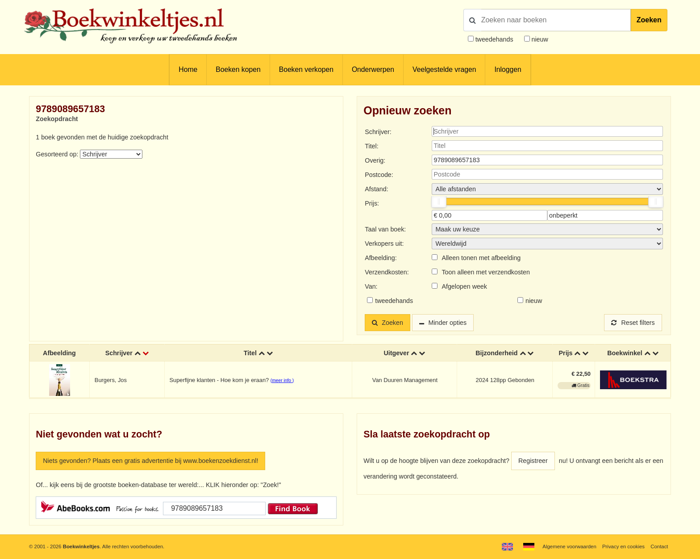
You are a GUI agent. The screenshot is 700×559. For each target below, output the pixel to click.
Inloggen (507, 69)
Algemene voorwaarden (569, 546)
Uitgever (396, 353)
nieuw (539, 39)
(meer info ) (282, 380)
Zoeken (649, 20)
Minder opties (448, 322)
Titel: (371, 146)
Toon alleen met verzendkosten (485, 272)
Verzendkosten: (386, 272)
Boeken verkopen (306, 69)
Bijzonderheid (496, 353)
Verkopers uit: (384, 243)
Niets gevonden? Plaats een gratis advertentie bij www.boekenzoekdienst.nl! (150, 460)
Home (188, 69)
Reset (633, 322)
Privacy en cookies (623, 546)
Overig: (375, 160)
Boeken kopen (238, 69)
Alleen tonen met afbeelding (481, 257)
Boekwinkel (624, 353)
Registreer (533, 460)
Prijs (566, 353)
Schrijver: (378, 131)
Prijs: (372, 203)
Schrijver (119, 353)
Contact (659, 546)
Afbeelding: (380, 257)
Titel (250, 353)
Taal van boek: (385, 229)
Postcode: (379, 174)
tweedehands (494, 39)
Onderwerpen (373, 69)
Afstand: (376, 189)
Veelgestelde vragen (444, 69)
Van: (371, 286)
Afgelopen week (464, 286)
